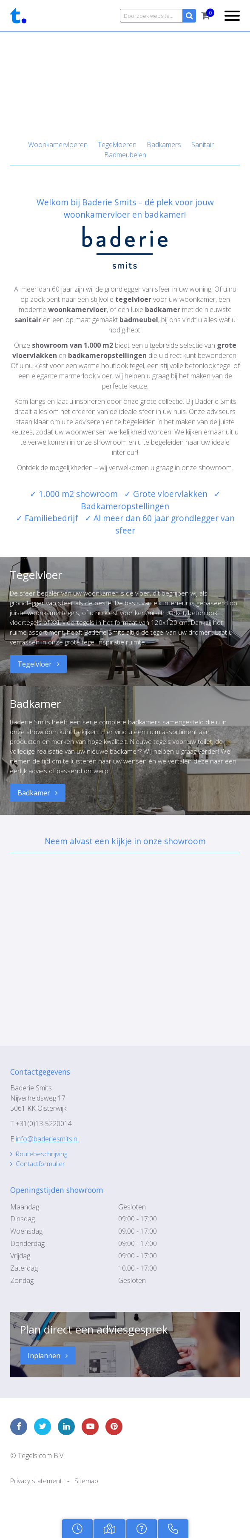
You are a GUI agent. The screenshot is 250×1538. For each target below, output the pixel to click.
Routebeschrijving (42, 1163)
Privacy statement (37, 1492)
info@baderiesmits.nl (47, 1147)
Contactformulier (41, 1173)
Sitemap (88, 1492)
